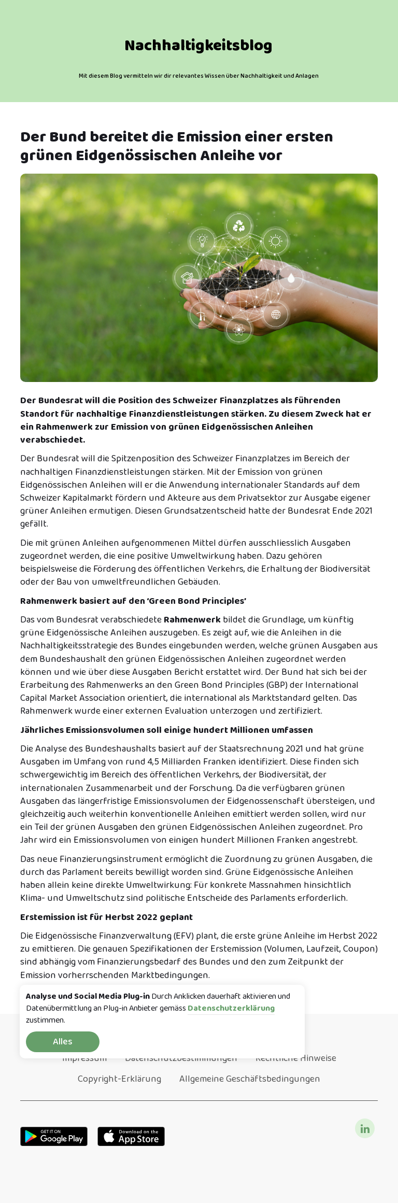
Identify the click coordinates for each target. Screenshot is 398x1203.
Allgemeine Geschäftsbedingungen (249, 1079)
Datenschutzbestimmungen (181, 1058)
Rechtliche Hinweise (295, 1058)
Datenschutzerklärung (231, 1009)
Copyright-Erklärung (119, 1079)
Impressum (84, 1058)
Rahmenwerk (192, 620)
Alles (63, 1042)
